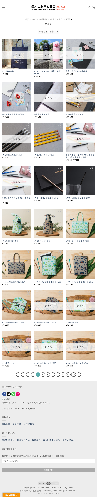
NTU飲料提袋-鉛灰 (42, 241)
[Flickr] (18, 394)
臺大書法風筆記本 (41, 114)
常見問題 (17, 424)
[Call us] (13, 394)
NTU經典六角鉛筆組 (74, 114)
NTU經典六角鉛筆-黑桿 (12, 155)
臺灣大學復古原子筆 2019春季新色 (16, 199)
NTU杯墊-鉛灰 (8, 363)
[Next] (79, 374)
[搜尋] (90, 7)
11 (68, 374)
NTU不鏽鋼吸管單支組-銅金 (46, 198)
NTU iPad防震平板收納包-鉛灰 (79, 282)
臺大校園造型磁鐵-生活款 (13, 114)
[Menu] (3, 7)
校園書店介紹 (23, 440)
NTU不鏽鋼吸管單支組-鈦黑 (78, 198)
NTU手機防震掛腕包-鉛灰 (45, 323)
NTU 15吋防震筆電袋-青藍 (77, 241)
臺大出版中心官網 (51, 440)
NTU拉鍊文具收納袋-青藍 (45, 363)
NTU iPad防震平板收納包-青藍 (47, 282)
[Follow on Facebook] (4, 394)
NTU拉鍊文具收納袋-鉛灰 (77, 363)
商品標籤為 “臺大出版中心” (51, 19)
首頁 (27, 19)
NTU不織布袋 (8, 71)
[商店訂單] (48, 31)
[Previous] (18, 374)
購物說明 (6, 424)
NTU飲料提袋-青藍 (10, 241)
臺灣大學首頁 (68, 440)
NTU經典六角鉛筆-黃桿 (44, 155)
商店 (34, 19)
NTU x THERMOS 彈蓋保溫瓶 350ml (47, 72)
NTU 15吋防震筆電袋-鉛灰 (13, 282)
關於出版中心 (8, 440)
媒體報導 (36, 440)
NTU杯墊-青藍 (72, 323)
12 (73, 374)
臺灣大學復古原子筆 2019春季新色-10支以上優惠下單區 (80, 156)
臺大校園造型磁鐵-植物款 (77, 71)
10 (63, 374)
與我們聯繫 (28, 424)
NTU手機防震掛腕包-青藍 (13, 323)
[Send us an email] (9, 394)
